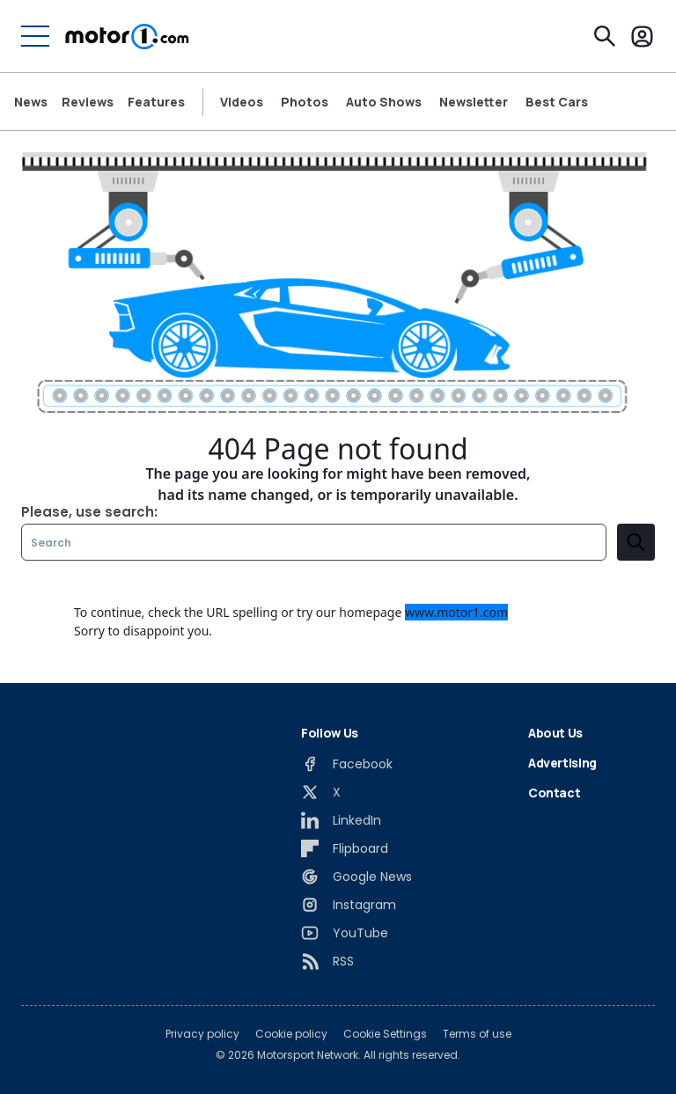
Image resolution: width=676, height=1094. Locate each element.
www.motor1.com (456, 612)
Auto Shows (384, 102)
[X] (321, 792)
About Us (555, 732)
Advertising (562, 762)
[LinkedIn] (341, 820)
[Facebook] (347, 764)
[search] (636, 542)
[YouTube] (344, 933)
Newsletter (473, 102)
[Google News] (356, 876)
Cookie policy (291, 1034)
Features (156, 102)
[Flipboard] (344, 848)
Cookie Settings (385, 1034)
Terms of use (477, 1034)
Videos (241, 102)
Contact (554, 792)
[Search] (604, 36)
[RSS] (327, 961)
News (31, 102)
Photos (304, 102)
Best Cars (556, 102)
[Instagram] (348, 905)
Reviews (88, 102)
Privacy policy (202, 1034)
